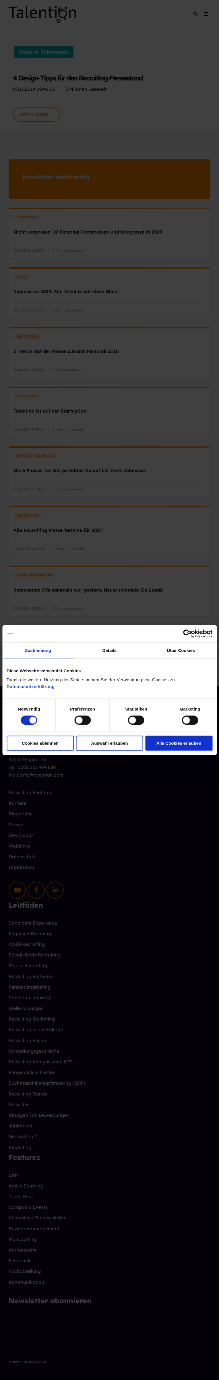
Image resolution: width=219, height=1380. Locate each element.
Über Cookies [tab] (181, 650)
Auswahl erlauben (109, 743)
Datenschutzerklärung (31, 686)
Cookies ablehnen (40, 743)
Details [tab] (109, 650)
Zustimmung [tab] (38, 650)
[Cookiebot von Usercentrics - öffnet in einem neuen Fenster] (187, 633)
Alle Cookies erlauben (178, 743)
